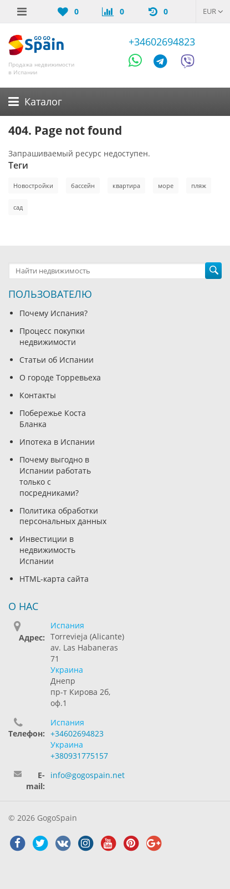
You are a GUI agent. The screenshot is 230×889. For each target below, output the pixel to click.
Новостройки (33, 185)
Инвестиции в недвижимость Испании (47, 550)
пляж (198, 185)
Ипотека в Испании (57, 441)
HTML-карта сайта (54, 578)
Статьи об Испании (56, 359)
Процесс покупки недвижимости (52, 336)
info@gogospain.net (87, 775)
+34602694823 (162, 41)
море (165, 185)
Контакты (37, 395)
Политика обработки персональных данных (62, 516)
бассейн (83, 185)
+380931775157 (79, 755)
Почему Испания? (53, 313)
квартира (126, 185)
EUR (213, 11)
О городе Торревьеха (60, 377)
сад (18, 207)
